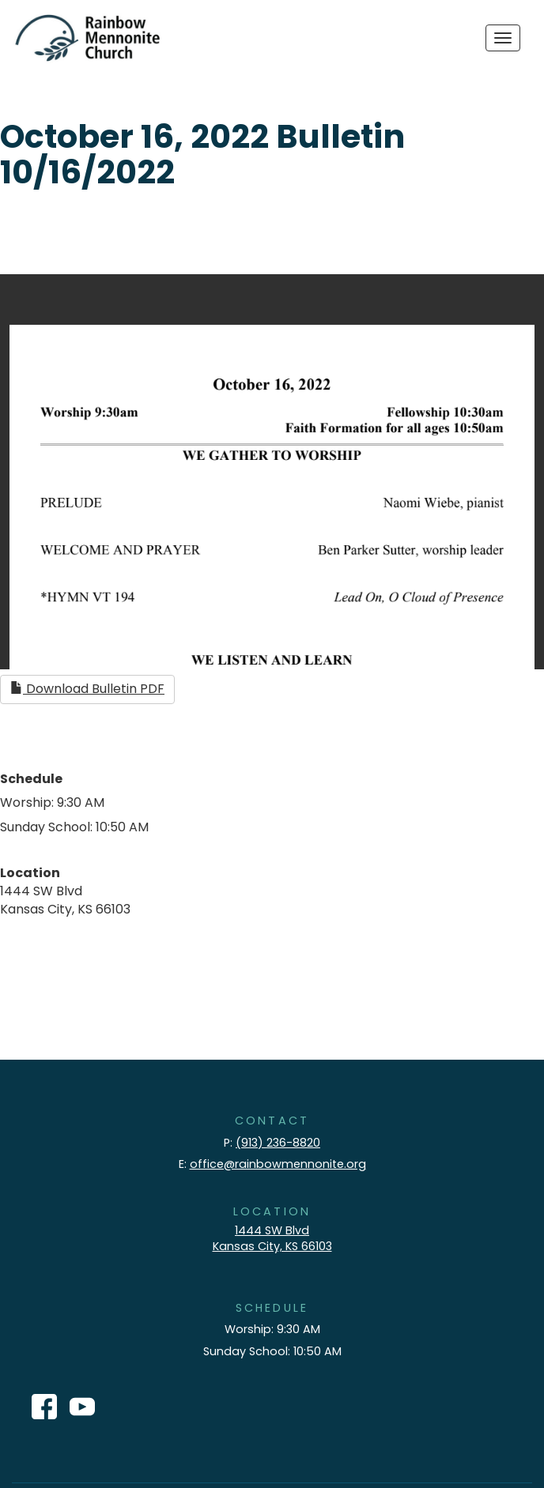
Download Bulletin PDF (87, 689)
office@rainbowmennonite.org (278, 1164)
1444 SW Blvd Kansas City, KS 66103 (272, 1238)
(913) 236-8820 (278, 1143)
